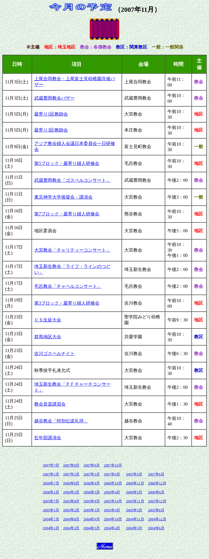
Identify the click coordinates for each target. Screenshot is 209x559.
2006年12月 (157, 483)
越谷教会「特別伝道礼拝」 (61, 420)
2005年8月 (71, 501)
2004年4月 (112, 528)
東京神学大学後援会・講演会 (63, 197)
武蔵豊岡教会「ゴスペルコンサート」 (72, 180)
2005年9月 (91, 501)
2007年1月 (51, 474)
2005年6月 (156, 510)
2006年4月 (112, 492)
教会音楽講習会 (50, 404)
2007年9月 (91, 465)
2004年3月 (91, 528)
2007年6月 (156, 474)
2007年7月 (51, 465)
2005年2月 (71, 510)
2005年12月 (157, 501)
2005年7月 (51, 501)
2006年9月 (91, 483)
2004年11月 (135, 519)
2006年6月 (156, 492)
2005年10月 (113, 501)
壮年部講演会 (47, 437)
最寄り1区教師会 (51, 114)
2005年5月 (134, 510)
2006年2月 (71, 492)
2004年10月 (113, 519)
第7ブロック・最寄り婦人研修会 (66, 213)
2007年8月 (71, 465)
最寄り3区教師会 (51, 130)
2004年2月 (71, 528)
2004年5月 (134, 528)
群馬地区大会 (47, 336)
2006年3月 (91, 492)
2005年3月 (91, 510)
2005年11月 (135, 501)
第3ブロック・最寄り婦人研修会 (66, 303)
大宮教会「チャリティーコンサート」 (72, 250)
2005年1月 (51, 510)
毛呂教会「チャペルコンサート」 (68, 286)
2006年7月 (51, 483)
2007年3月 (91, 474)
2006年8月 (71, 483)
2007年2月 (71, 474)
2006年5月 (134, 492)
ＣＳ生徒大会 (47, 320)
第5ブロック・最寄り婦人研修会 (66, 163)
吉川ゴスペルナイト (54, 353)
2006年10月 (113, 483)
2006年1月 (51, 492)
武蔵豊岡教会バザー (54, 98)
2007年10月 (113, 465)
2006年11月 (135, 483)
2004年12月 (157, 519)
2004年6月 (156, 528)
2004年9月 (91, 519)
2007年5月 (134, 474)
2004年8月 (71, 519)
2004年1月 (51, 528)
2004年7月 (51, 519)
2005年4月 (112, 510)
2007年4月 (112, 474)
